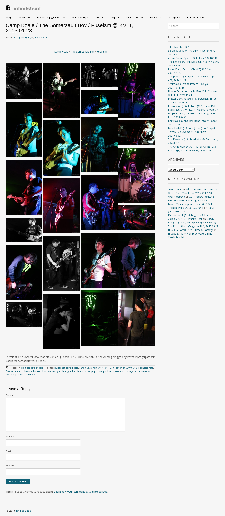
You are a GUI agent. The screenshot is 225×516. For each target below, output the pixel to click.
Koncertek (24, 17)
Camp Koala (61, 51)
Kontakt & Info (195, 17)
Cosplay (114, 17)
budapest (59, 367)
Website (10, 465)
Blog (8, 17)
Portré (99, 17)
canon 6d (84, 367)
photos (39, 367)
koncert (37, 371)
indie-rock (27, 371)
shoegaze (130, 371)
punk (99, 371)
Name (10, 436)
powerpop (90, 371)
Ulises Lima (174, 189)
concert (31, 367)
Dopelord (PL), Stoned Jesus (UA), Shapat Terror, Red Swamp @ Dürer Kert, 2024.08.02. (191, 131)
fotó (151, 367)
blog (23, 367)
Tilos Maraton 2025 (179, 47)
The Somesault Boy (82, 51)
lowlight (56, 371)
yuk (13, 374)
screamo (119, 371)
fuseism (10, 371)
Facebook (155, 17)
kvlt (44, 371)
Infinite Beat (41, 37)
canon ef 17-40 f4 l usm (102, 367)
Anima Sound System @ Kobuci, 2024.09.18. (193, 58)
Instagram (174, 17)
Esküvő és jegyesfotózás (51, 17)
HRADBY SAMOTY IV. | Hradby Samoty (190, 230)
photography (68, 371)
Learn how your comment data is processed (80, 491)
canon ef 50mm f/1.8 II (127, 367)
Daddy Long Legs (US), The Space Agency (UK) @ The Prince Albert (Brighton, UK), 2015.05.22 (193, 222)
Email (9, 451)
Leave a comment (26, 374)
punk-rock (108, 371)
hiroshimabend (176, 196)
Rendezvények (80, 17)
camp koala (72, 367)
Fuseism (102, 51)
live (49, 371)
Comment (11, 395)
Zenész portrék (134, 17)
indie (18, 371)
